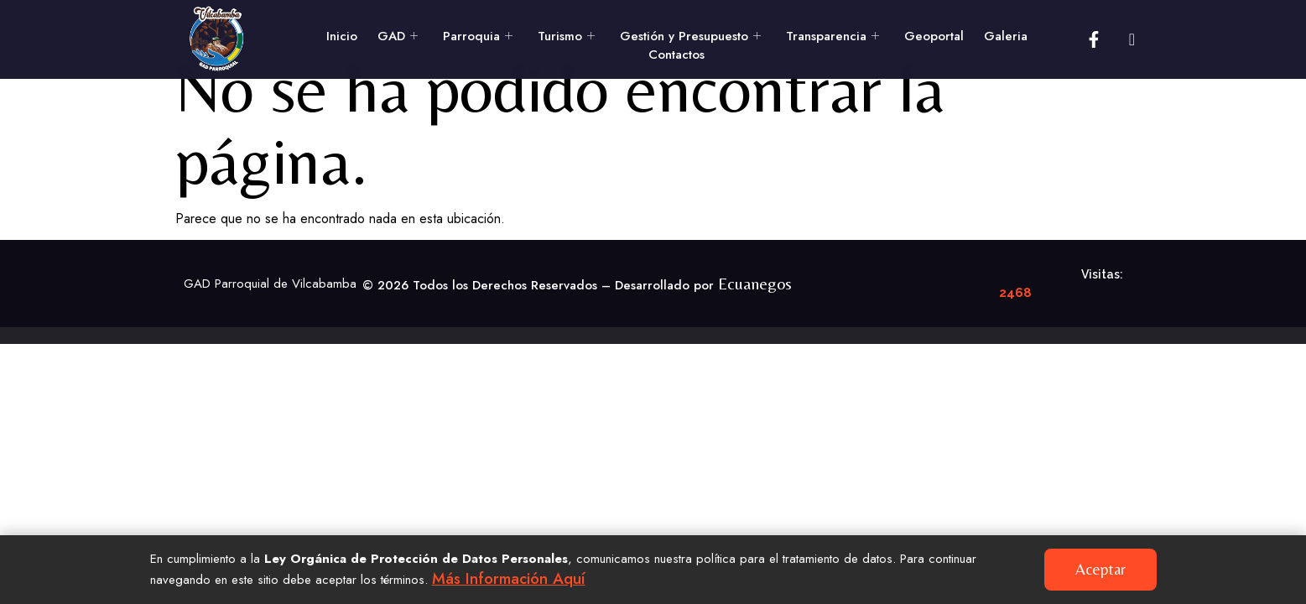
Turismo (566, 36)
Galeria (1006, 36)
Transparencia (832, 36)
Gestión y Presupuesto (690, 36)
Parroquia (478, 36)
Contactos (676, 54)
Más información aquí (515, 578)
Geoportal (934, 36)
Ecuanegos (755, 316)
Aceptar (1103, 569)
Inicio (341, 36)
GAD (397, 36)
